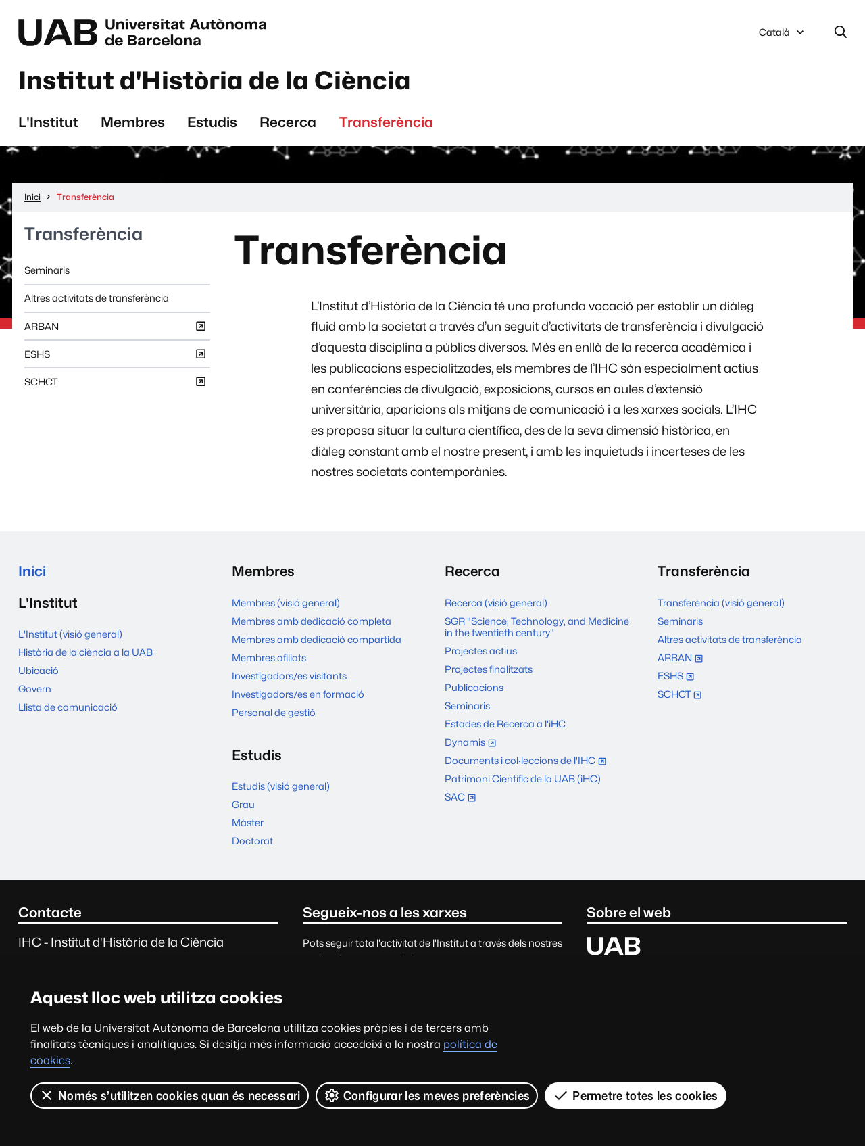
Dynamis (474, 743)
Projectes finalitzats (489, 669)
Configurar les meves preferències (427, 1095)
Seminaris (47, 270)
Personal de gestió (274, 712)
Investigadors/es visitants (289, 676)
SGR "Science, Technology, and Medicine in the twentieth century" (537, 626)
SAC (460, 797)
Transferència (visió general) (721, 602)
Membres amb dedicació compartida (316, 639)
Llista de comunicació (68, 707)
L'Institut (48, 122)
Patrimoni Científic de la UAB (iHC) (523, 778)
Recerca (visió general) (496, 602)
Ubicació (38, 670)
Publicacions (474, 687)
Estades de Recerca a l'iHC (505, 724)
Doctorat (252, 840)
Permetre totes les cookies (635, 1095)
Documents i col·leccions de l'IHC (529, 761)
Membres (133, 122)
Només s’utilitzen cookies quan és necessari (170, 1095)
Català (782, 36)
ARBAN (115, 328)
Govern (34, 688)
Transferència (386, 122)
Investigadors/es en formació (298, 694)
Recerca (288, 122)
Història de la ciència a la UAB (85, 652)
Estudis (212, 122)
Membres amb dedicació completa (311, 621)
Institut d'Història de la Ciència (215, 80)
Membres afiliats (269, 657)
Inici (32, 571)
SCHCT (115, 384)
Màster (248, 822)
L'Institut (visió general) (70, 634)
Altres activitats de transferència (96, 298)
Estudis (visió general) (281, 786)
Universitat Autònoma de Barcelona (146, 32)
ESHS (115, 356)
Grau (243, 804)
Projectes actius (481, 650)
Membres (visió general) (286, 602)
